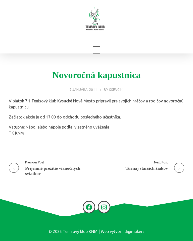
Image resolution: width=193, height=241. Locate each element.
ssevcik (115, 90)
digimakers (134, 231)
